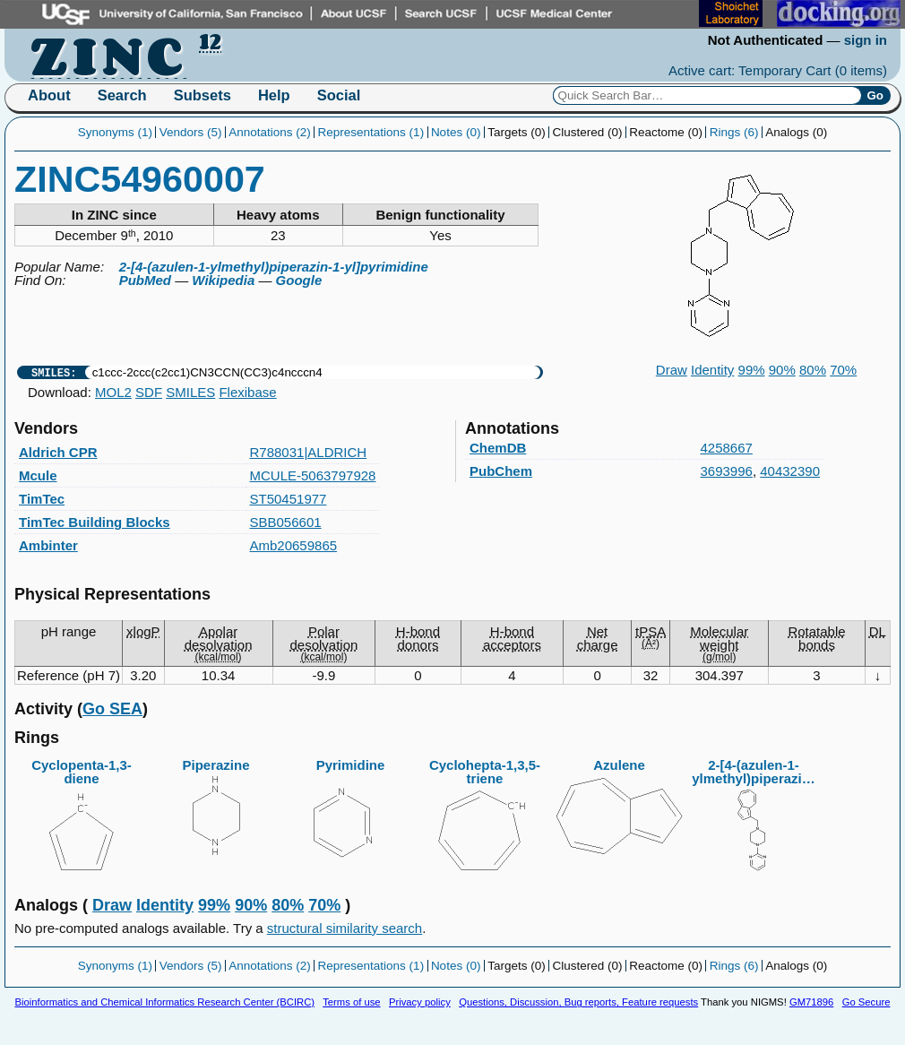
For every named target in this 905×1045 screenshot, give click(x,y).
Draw (671, 369)
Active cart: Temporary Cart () (777, 70)
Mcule (38, 475)
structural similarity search (344, 928)
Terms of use (351, 1002)
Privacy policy (420, 1002)
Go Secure (866, 1002)
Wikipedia (223, 280)
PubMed (145, 280)
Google (299, 280)
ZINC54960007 (139, 179)
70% (843, 369)
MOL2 (113, 392)
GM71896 (811, 1002)
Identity (712, 369)
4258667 (727, 447)
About (49, 95)
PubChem (501, 471)
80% (812, 369)
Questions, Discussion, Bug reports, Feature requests (578, 1002)
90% (782, 369)
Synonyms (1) (115, 132)
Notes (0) (456, 132)
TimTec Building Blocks (94, 522)
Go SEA (112, 709)
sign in (865, 40)
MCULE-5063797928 (313, 475)
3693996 (727, 471)
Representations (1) (371, 132)
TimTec (42, 498)
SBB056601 (286, 522)
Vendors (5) (190, 132)
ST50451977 (288, 498)
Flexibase (247, 392)
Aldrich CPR (58, 452)
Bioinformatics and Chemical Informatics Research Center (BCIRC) (165, 1002)
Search (122, 95)
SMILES (190, 392)
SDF (148, 392)
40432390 (790, 471)
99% (751, 369)
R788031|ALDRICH (308, 452)
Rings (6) (734, 132)
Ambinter (48, 545)
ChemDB (498, 447)
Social (339, 95)
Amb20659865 (294, 545)
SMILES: (53, 372)
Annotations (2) (269, 132)
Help (274, 95)
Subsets (202, 95)
